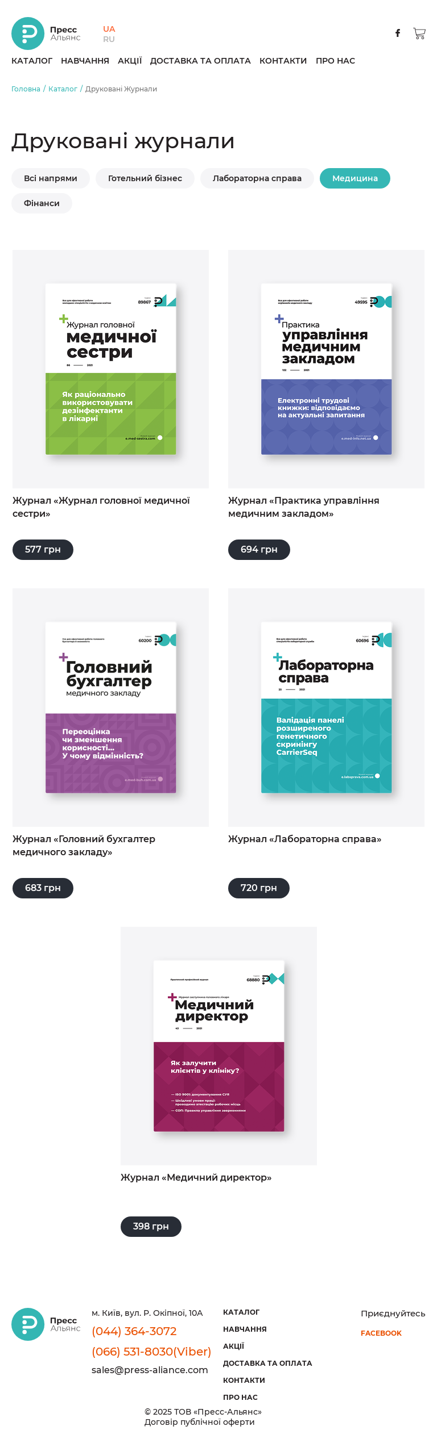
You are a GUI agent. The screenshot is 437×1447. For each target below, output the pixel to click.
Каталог (31, 61)
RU (109, 39)
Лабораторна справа (257, 178)
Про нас (335, 61)
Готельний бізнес (145, 178)
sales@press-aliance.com (150, 1370)
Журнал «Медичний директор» (196, 1177)
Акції (130, 61)
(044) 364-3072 (134, 1331)
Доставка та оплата (200, 61)
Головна (25, 89)
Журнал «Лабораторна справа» (305, 839)
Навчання (85, 61)
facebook (381, 1333)
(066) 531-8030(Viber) (152, 1351)
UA (109, 29)
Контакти (283, 61)
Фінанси (42, 203)
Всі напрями (50, 178)
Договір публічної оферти (200, 1421)
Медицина (355, 178)
